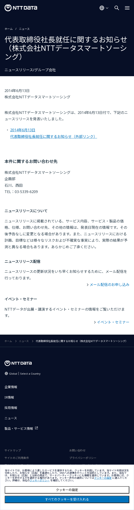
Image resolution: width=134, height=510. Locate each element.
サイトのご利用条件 (17, 458)
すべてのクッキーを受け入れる (67, 499)
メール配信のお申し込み (109, 284)
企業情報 (11, 387)
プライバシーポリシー (82, 458)
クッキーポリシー (40, 480)
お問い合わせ (77, 450)
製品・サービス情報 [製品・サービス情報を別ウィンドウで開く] (19, 428)
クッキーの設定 (67, 490)
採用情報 (11, 408)
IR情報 (9, 397)
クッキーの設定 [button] (103, 478)
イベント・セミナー (113, 322)
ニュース (24, 29)
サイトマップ (13, 450)
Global (25, 373)
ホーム (9, 29)
